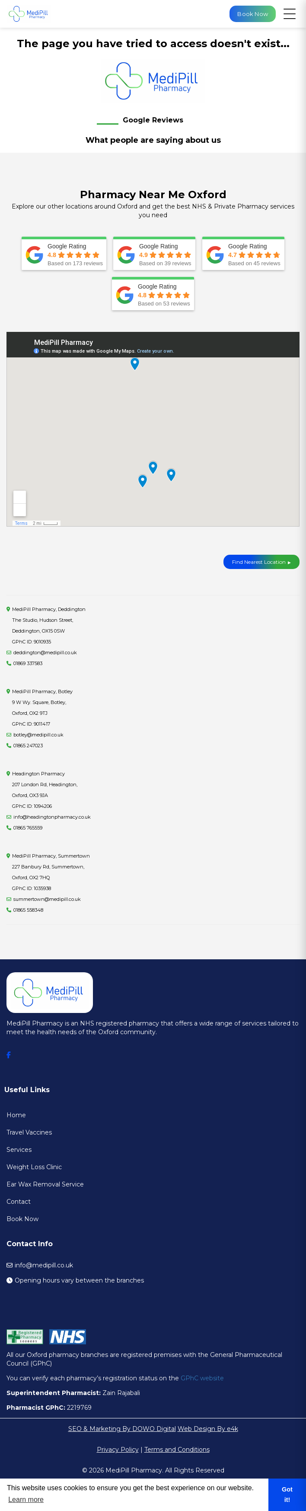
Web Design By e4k (208, 1429)
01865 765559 (27, 828)
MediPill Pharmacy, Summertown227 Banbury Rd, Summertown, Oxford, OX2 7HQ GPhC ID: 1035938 (51, 872)
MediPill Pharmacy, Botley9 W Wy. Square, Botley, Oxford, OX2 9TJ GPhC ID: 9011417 (42, 707)
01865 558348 (28, 910)
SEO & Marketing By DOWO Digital (122, 1429)
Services (19, 1150)
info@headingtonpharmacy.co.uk (52, 817)
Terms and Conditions (177, 1449)
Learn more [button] (26, 1499)
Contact (18, 1202)
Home (16, 1115)
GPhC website (202, 1378)
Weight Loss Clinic (34, 1167)
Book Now (22, 1219)
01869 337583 (27, 663)
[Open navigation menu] (289, 13)
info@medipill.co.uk (44, 1265)
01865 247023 (28, 746)
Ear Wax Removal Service (45, 1184)
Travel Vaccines (29, 1132)
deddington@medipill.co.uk (45, 652)
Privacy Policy (118, 1449)
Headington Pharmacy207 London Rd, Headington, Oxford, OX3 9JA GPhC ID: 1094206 (44, 790)
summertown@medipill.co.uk (47, 899)
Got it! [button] (287, 1494)
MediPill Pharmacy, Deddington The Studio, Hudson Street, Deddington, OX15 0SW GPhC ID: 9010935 (49, 625)
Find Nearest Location (259, 562)
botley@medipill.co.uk (38, 735)
